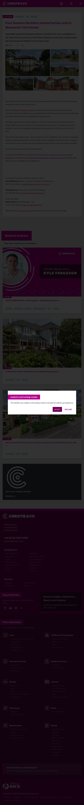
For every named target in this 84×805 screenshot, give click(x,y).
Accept (57, 409)
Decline (68, 409)
